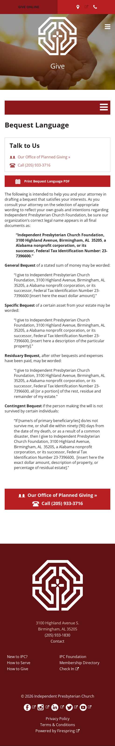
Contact (57, 641)
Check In (66, 668)
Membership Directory (79, 662)
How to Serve (18, 662)
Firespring (66, 730)
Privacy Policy (58, 718)
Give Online (28, 7)
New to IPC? (17, 656)
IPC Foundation (72, 656)
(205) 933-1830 (57, 635)
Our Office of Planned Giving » (40, 157)
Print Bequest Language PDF (47, 181)
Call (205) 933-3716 (30, 165)
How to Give (17, 668)
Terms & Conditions (57, 724)
